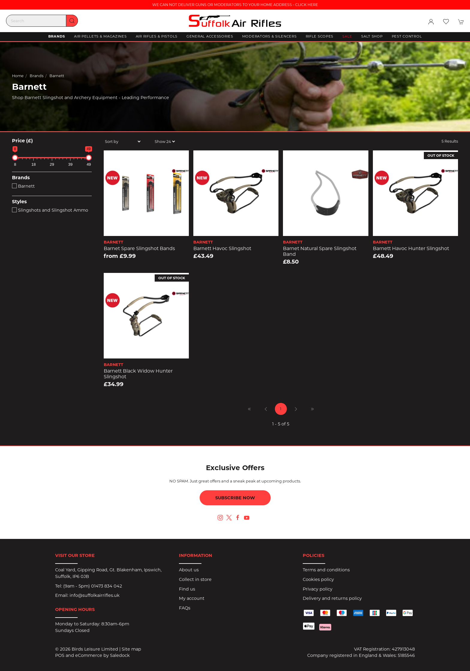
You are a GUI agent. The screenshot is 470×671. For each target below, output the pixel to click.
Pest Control (407, 36)
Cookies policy (318, 579)
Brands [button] (56, 36)
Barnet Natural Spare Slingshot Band (319, 251)
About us (189, 570)
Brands (36, 75)
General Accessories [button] (209, 36)
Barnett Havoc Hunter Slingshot (411, 248)
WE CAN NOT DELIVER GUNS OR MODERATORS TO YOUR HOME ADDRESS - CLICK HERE (235, 4)
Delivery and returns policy (332, 598)
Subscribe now (235, 497)
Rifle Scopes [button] (320, 36)
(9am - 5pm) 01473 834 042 (92, 586)
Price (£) (22, 141)
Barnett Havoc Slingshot (222, 248)
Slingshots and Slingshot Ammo (50, 210)
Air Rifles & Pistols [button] (156, 36)
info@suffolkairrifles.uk (95, 595)
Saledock (120, 655)
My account (191, 598)
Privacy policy (317, 589)
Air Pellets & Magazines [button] (100, 36)
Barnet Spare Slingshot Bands (139, 248)
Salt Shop (371, 36)
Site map (131, 649)
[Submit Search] (72, 21)
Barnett (56, 75)
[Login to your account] (431, 21)
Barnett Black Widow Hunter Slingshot (138, 373)
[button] (446, 21)
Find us (187, 589)
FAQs (184, 608)
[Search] (42, 21)
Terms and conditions (326, 570)
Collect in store (195, 579)
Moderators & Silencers (269, 36)
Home (18, 75)
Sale (347, 36)
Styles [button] (19, 201)
